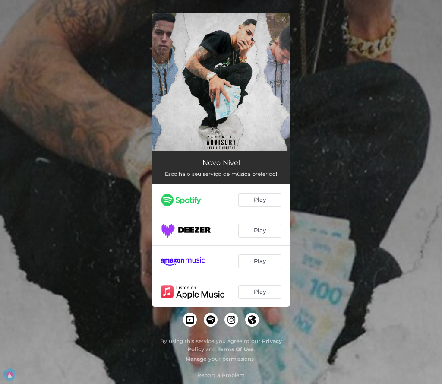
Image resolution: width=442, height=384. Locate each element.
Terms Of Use (236, 349)
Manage (196, 358)
